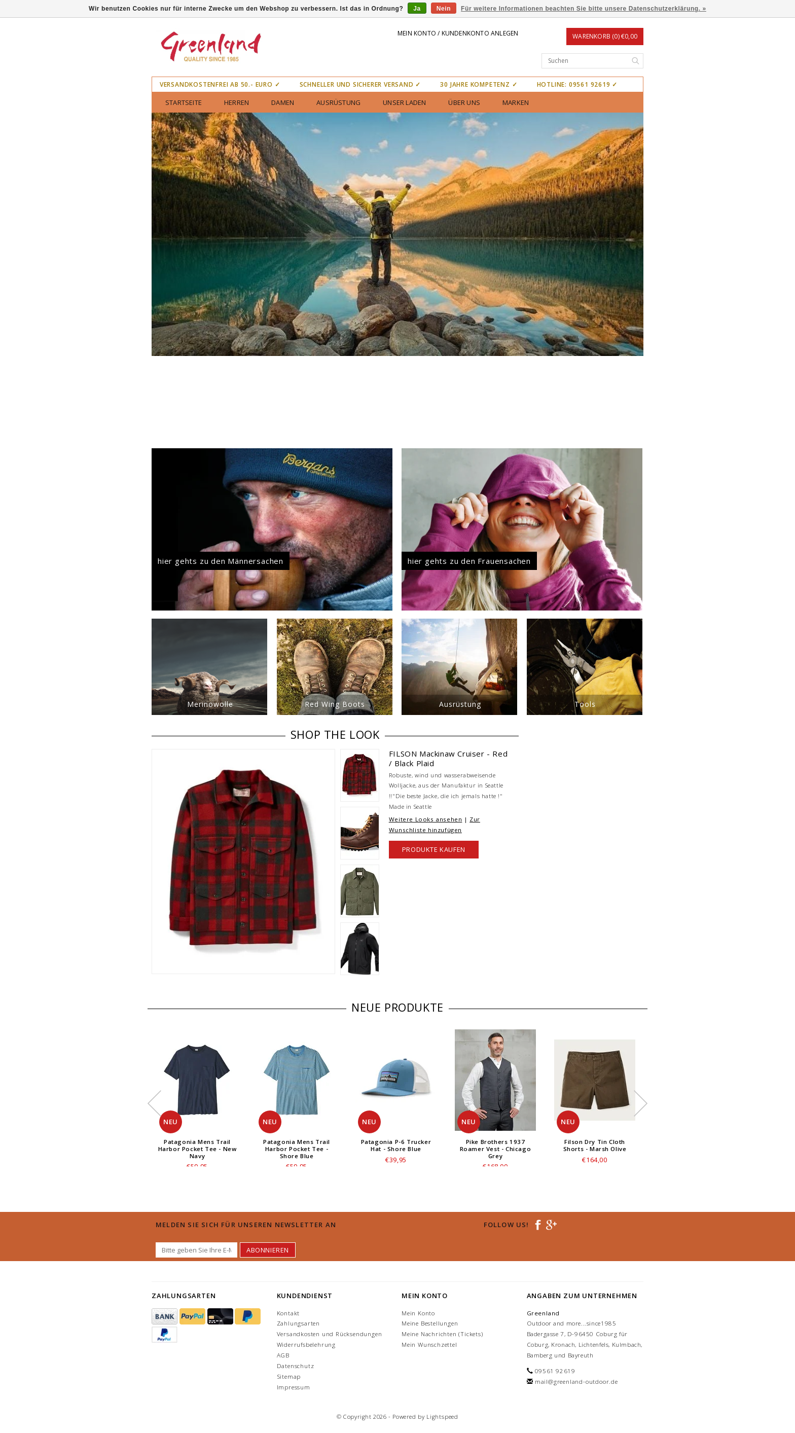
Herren (236, 102)
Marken (515, 102)
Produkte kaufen (433, 849)
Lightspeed (442, 1416)
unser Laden (404, 102)
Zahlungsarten (298, 1323)
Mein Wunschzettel (429, 1344)
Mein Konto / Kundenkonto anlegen (457, 33)
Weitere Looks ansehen (425, 819)
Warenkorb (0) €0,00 (604, 36)
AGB (283, 1355)
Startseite (183, 102)
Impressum (293, 1387)
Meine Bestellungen (430, 1323)
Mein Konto (418, 1313)
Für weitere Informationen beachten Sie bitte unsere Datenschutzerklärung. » (583, 8)
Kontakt (288, 1313)
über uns (464, 102)
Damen (282, 102)
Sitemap (289, 1376)
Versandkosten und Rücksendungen (329, 1334)
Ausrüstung (338, 102)
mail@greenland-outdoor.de (576, 1381)
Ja (417, 8)
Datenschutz (295, 1366)
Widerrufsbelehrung (306, 1344)
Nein (444, 8)
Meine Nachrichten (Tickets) (442, 1334)
